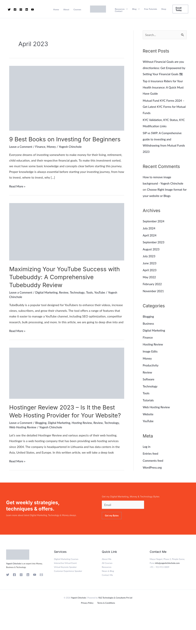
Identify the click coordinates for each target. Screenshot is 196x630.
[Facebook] (15, 9)
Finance (41, 154)
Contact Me (107, 591)
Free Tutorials (150, 9)
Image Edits (150, 354)
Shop (163, 9)
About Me (106, 575)
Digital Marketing (47, 300)
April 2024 (150, 239)
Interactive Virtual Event (65, 579)
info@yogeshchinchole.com (168, 579)
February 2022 (152, 288)
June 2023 (150, 267)
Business (148, 327)
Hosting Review (84, 438)
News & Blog (108, 587)
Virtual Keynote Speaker (65, 583)
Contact (118, 11)
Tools (91, 300)
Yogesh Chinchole (14, 579)
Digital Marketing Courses (66, 575)
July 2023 (149, 260)
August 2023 (151, 253)
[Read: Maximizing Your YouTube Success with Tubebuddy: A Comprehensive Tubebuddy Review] (66, 239)
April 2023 (150, 274)
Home (56, 9)
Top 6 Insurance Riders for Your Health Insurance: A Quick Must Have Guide (164, 93)
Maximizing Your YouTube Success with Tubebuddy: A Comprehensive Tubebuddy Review (66, 285)
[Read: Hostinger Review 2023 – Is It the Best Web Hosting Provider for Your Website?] (66, 381)
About (66, 9)
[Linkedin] (26, 9)
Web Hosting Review (23, 443)
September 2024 (154, 226)
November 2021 (154, 295)
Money (52, 154)
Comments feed (153, 463)
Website (148, 417)
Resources (119, 9)
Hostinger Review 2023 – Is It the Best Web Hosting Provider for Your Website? (64, 423)
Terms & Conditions (105, 619)
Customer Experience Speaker (68, 587)
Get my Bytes (112, 531)
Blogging (42, 438)
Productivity (151, 368)
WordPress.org (152, 470)
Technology (79, 300)
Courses (77, 9)
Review (65, 300)
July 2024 (149, 233)
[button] (180, 9)
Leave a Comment (21, 154)
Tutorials (148, 403)
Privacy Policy (87, 619)
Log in (147, 449)
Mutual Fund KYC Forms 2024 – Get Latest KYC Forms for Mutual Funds (164, 112)
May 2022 (149, 281)
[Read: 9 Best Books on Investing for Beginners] (66, 98)
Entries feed (151, 456)
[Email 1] (41, 590)
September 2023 (154, 246)
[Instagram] (20, 9)
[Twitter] (9, 9)
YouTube (102, 300)
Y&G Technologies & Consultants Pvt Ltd (115, 613)
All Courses (107, 579)
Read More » (17, 194)
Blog (134, 9)
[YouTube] (32, 9)
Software (149, 382)
